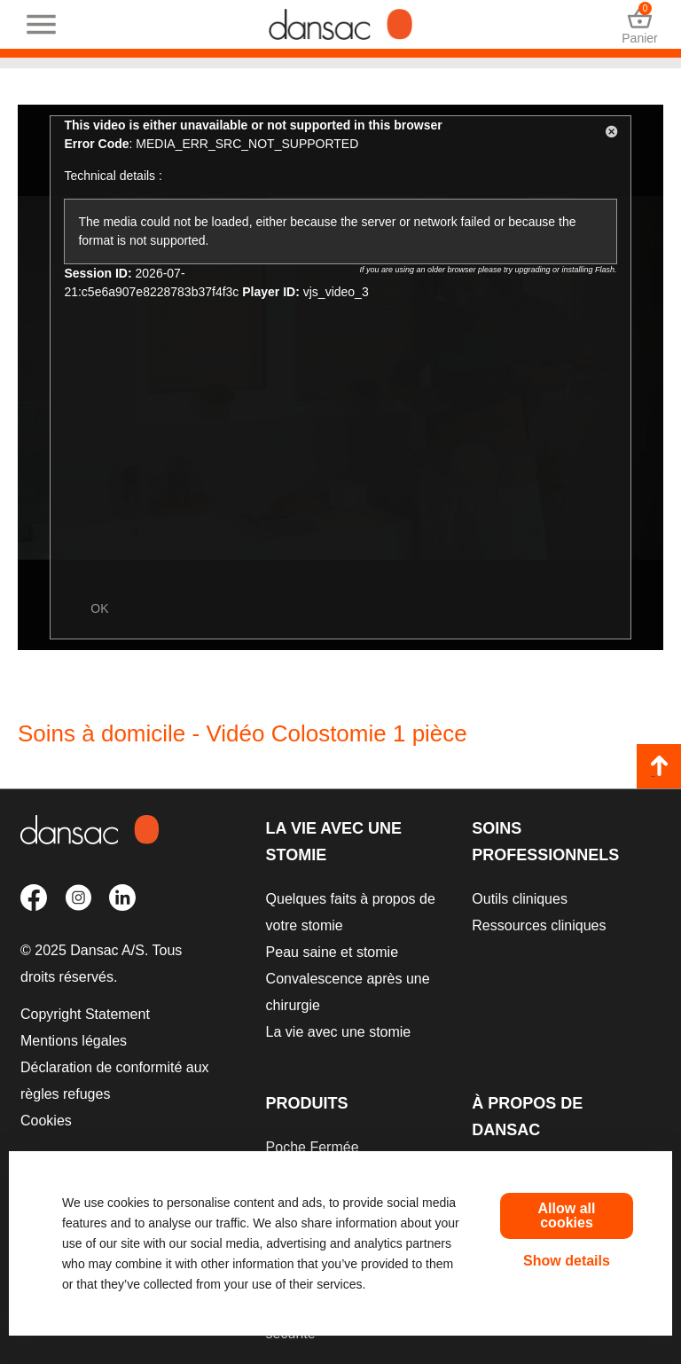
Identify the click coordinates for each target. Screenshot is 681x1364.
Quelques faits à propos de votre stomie (350, 912)
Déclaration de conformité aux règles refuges (114, 1080)
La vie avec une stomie (334, 841)
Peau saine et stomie (332, 952)
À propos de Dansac (527, 1116)
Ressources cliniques (539, 925)
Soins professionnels (545, 841)
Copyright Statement (85, 1014)
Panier (640, 24)
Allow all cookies (567, 1215)
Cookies (46, 1120)
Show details (566, 1260)
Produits (307, 1103)
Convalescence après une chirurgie (348, 992)
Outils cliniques (520, 898)
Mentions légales (73, 1040)
